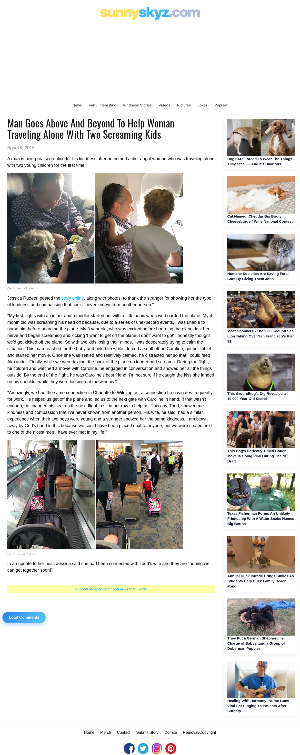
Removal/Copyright (199, 732)
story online (72, 298)
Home (89, 732)
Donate (170, 732)
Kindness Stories (137, 105)
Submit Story (147, 732)
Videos (164, 105)
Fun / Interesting (103, 105)
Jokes (203, 105)
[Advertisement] (150, 63)
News (77, 105)
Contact (123, 732)
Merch (105, 732)
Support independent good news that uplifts (111, 589)
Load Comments (24, 617)
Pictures (184, 105)
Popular (221, 105)
